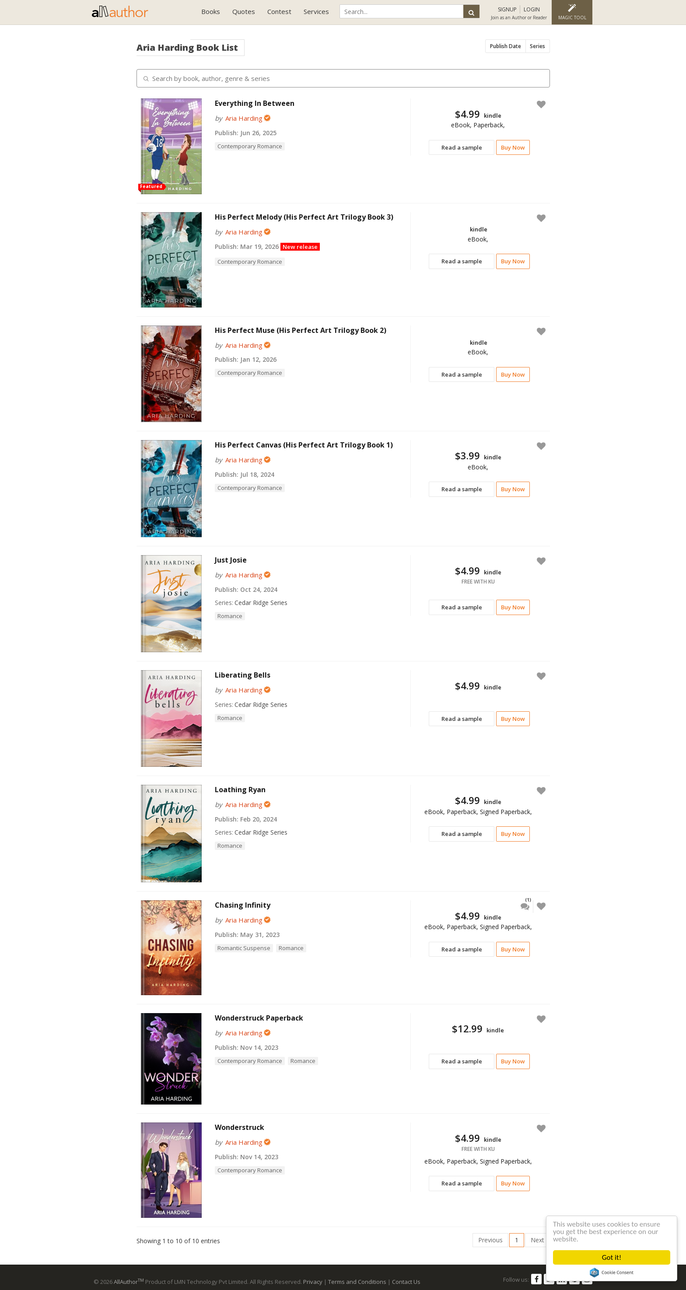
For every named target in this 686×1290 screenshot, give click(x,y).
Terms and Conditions (357, 1282)
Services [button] (316, 11)
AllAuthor (129, 1282)
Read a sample (461, 147)
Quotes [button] (243, 11)
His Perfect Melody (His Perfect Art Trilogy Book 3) (304, 217)
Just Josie (231, 560)
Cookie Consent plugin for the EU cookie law (612, 1272)
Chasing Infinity (242, 905)
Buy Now (513, 147)
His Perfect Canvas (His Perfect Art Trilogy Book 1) (304, 445)
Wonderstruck (239, 1127)
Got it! (611, 1257)
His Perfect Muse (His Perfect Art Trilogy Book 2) (300, 330)
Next (537, 1240)
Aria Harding (243, 118)
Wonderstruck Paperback (259, 1018)
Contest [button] (279, 11)
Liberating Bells (242, 675)
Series (537, 46)
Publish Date (505, 46)
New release (300, 247)
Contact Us (406, 1282)
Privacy (312, 1282)
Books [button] (210, 11)
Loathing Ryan (240, 789)
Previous (490, 1240)
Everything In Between (254, 103)
